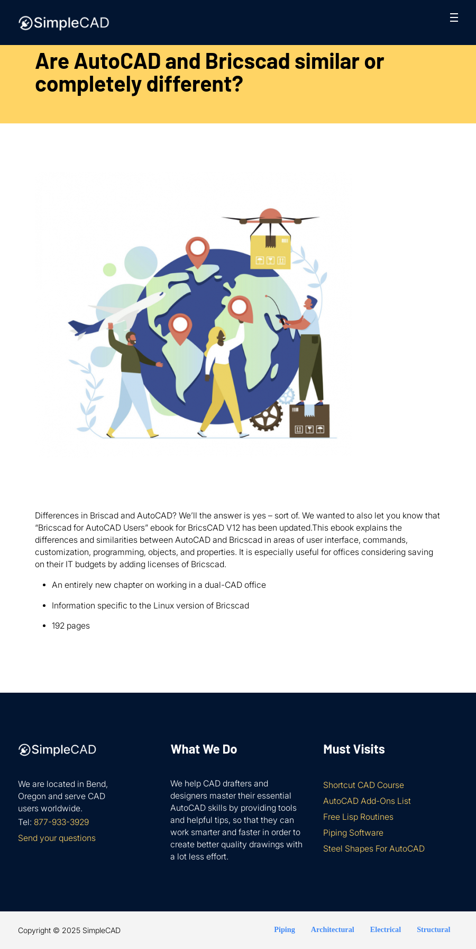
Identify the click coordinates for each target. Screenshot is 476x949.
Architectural (332, 929)
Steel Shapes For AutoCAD (374, 849)
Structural (433, 929)
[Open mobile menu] (454, 17)
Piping (284, 929)
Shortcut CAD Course (363, 785)
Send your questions (57, 838)
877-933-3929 (61, 822)
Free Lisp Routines (358, 817)
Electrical (385, 929)
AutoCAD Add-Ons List (367, 801)
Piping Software (353, 833)
